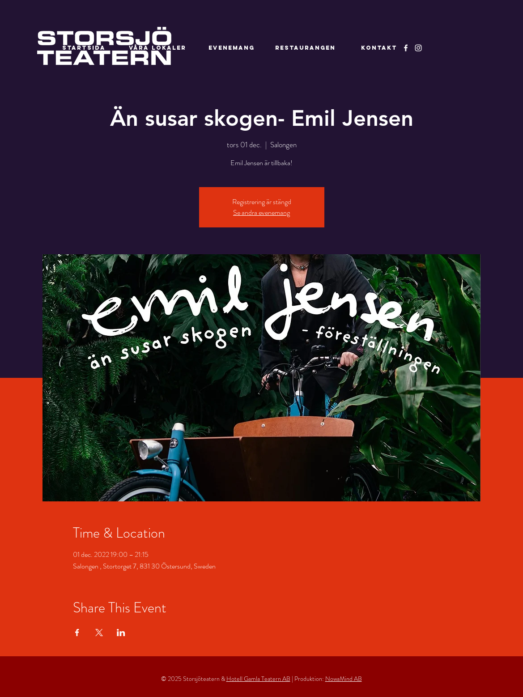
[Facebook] (405, 47)
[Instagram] (418, 47)
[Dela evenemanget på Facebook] (77, 632)
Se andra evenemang (261, 212)
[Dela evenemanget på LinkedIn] (121, 632)
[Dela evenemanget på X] (99, 632)
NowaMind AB (343, 678)
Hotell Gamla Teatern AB (258, 678)
